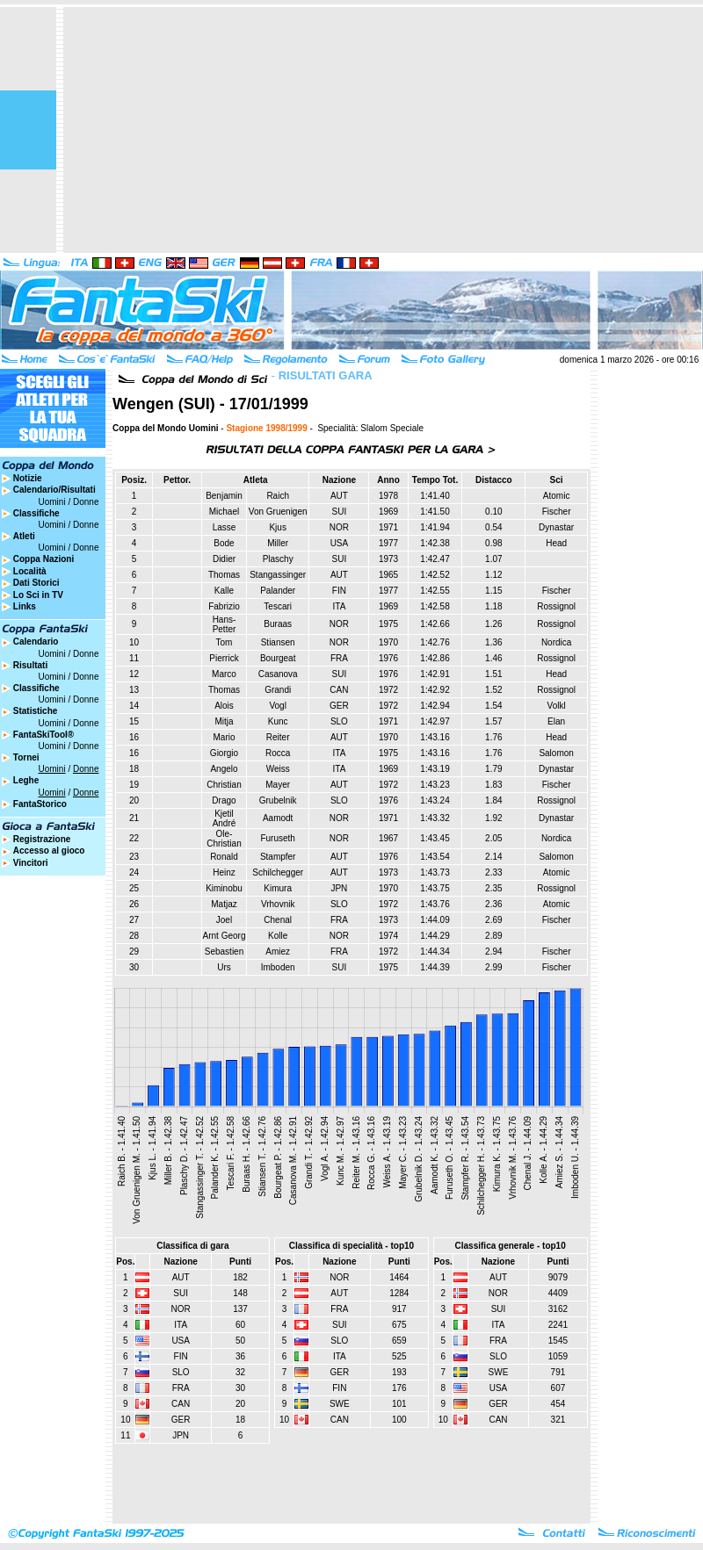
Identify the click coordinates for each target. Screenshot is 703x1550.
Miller (277, 543)
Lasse (224, 527)
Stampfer (278, 857)
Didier (224, 559)
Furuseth (277, 838)
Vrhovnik (278, 904)
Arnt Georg (224, 936)
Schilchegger (277, 872)
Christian (224, 784)
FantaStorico (40, 804)
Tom (224, 642)
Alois (224, 705)
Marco (224, 674)
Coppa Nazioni (43, 559)
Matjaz (223, 904)
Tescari (278, 606)
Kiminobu (224, 888)
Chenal (278, 920)
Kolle (277, 936)
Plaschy (278, 559)
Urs (224, 967)
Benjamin (224, 496)
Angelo (223, 769)
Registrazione (42, 839)
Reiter (278, 737)
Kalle (224, 590)
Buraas (278, 624)
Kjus (277, 527)
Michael (224, 511)
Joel (224, 920)
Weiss (278, 769)
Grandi (278, 690)
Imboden (278, 967)
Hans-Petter (224, 624)
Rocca (277, 753)
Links (24, 606)
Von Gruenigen (278, 511)
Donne (85, 502)
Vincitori (30, 863)
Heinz (224, 872)
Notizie (27, 478)
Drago (224, 800)
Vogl (277, 705)
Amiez (277, 951)
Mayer (277, 784)
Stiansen (278, 642)
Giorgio (224, 753)
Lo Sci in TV (38, 595)
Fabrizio (224, 606)
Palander (277, 590)
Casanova (278, 674)
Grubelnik (278, 800)
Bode (224, 543)
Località (30, 571)
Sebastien (224, 951)
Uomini (52, 502)
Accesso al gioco (49, 850)
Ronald (224, 857)
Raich (277, 496)
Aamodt (278, 818)
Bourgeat (278, 658)
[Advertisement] (369, 130)
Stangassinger (278, 575)
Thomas (224, 575)
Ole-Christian (224, 838)
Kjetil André (224, 818)
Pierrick (223, 658)
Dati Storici (36, 583)
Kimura (278, 888)
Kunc (278, 721)
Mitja (223, 721)
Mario (224, 737)
